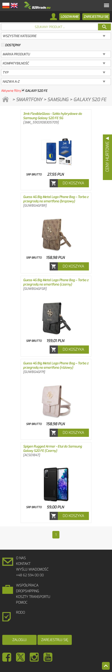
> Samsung (56, 100)
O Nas (21, 558)
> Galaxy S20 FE (87, 100)
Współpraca (27, 585)
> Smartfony (27, 100)
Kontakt (23, 563)
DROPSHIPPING (27, 591)
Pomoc (21, 602)
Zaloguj (19, 640)
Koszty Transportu (33, 597)
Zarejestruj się (54, 640)
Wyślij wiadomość (32, 569)
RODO (20, 612)
